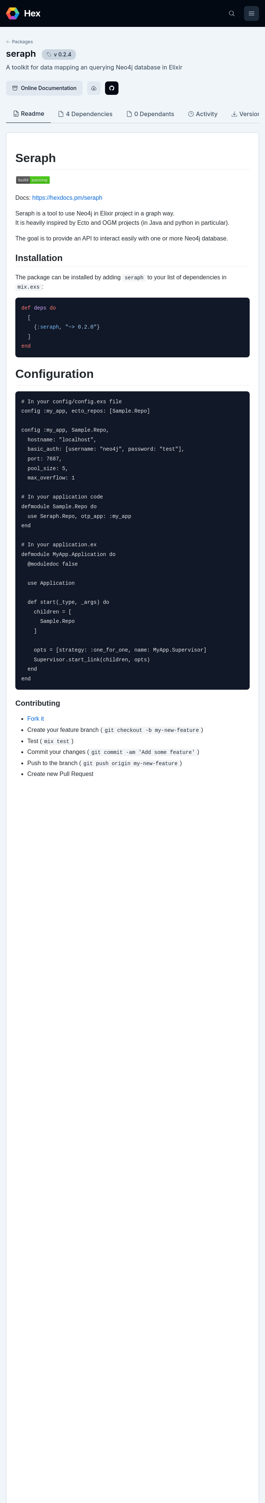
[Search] (231, 13)
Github (22, 1212)
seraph (21, 53)
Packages (19, 41)
